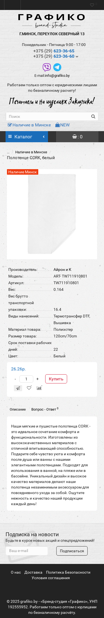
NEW (62, 125)
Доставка (33, 572)
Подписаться (72, 551)
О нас (16, 572)
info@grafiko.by (57, 75)
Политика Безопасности (68, 572)
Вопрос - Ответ (45, 403)
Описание (18, 403)
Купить (56, 373)
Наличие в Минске (29, 125)
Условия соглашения (51, 578)
